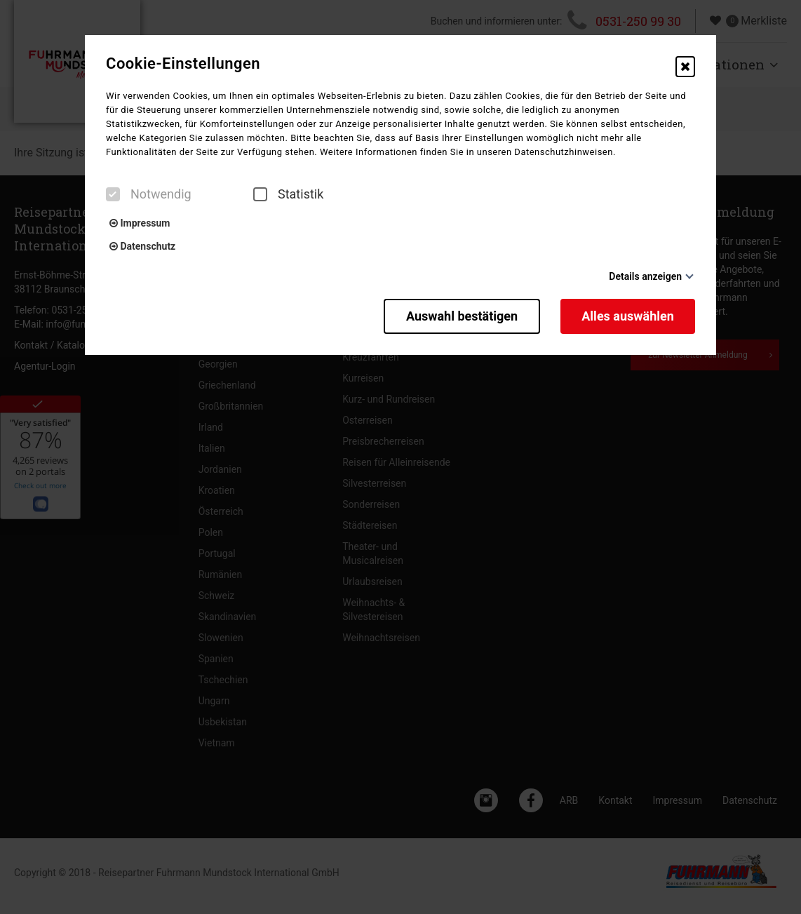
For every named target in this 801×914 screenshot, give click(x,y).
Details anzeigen (645, 276)
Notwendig (148, 194)
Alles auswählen (627, 316)
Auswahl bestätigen (461, 316)
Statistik (288, 194)
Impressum (139, 223)
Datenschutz (142, 246)
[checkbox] (113, 194)
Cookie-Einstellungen (183, 64)
